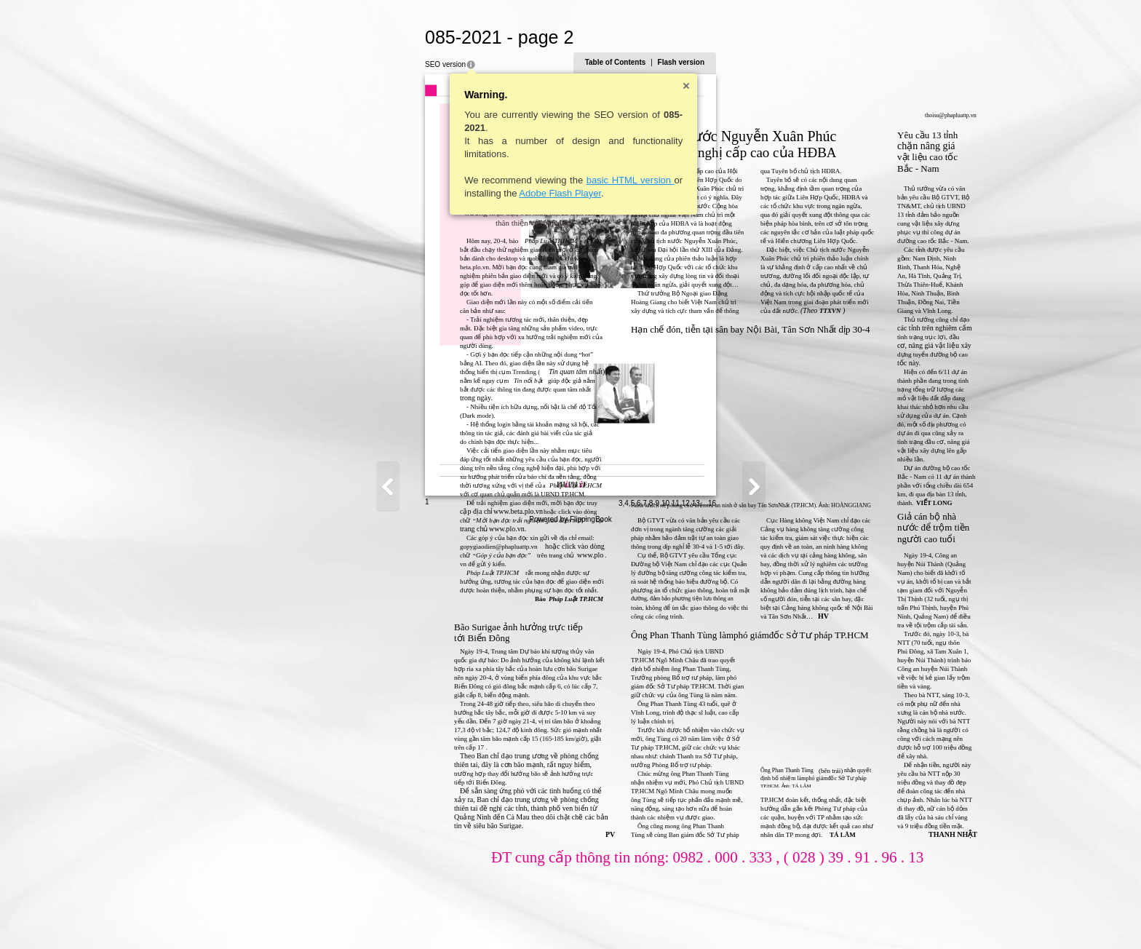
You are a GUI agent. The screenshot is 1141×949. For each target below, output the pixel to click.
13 (839, 917)
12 (828, 917)
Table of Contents (758, 62)
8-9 (797, 917)
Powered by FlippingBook (570, 933)
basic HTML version (487, 180)
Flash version (823, 62)
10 (808, 917)
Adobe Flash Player (417, 193)
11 (818, 917)
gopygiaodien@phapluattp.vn (356, 546)
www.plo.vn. (364, 529)
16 (855, 917)
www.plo (447, 555)
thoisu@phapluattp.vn (808, 115)
